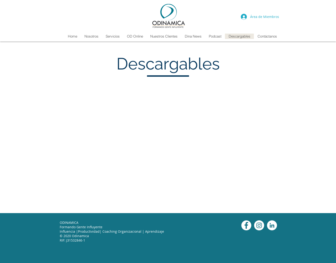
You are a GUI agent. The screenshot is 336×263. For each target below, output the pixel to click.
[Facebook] (246, 225)
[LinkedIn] (272, 225)
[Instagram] (259, 225)
